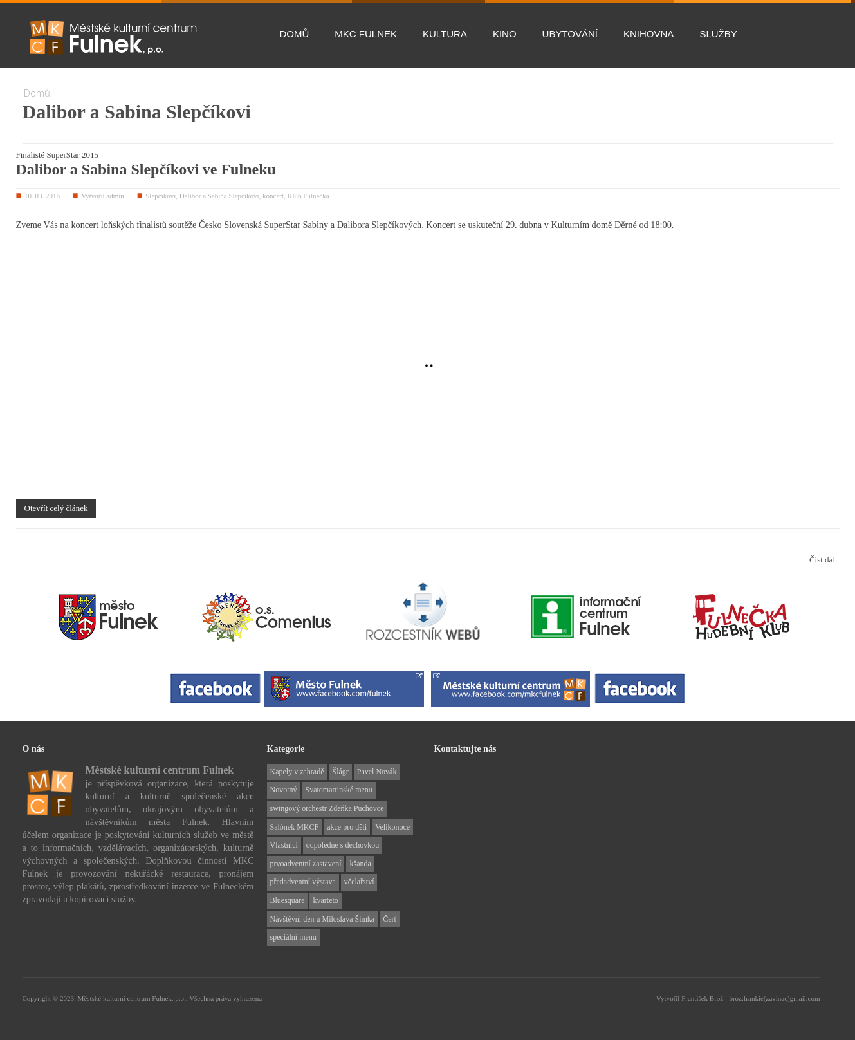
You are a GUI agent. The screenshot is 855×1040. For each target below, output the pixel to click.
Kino (505, 33)
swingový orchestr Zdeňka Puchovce (327, 808)
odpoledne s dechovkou (342, 845)
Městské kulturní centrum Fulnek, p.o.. (133, 998)
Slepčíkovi (160, 196)
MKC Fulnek (366, 33)
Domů (294, 33)
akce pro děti (347, 826)
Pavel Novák (377, 771)
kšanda (360, 863)
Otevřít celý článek (56, 508)
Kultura (445, 33)
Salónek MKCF (294, 826)
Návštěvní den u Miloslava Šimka (322, 919)
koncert (273, 196)
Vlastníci (284, 845)
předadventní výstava (303, 881)
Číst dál (822, 559)
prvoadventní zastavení (306, 863)
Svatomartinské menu (339, 789)
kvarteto (325, 900)
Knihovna (648, 33)
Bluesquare (287, 900)
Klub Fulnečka (308, 196)
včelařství (359, 881)
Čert (389, 919)
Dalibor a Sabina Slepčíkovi (219, 196)
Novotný (283, 789)
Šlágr (340, 771)
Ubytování (570, 33)
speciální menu (293, 937)
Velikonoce (392, 826)
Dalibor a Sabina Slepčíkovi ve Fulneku (146, 169)
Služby (718, 33)
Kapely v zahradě (297, 771)
